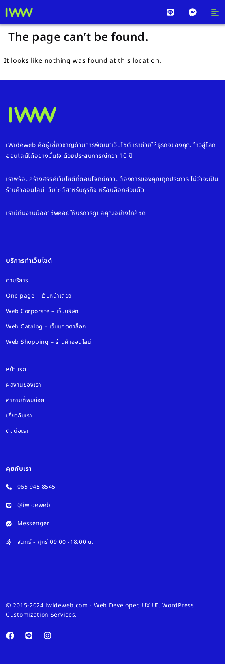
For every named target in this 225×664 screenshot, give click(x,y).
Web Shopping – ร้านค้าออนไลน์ (48, 342)
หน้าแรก (16, 369)
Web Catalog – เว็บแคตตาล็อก (46, 326)
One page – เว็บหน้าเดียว (39, 296)
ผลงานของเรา (23, 385)
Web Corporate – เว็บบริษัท (42, 311)
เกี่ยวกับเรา (19, 415)
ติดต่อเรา (17, 431)
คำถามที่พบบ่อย (25, 400)
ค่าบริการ (17, 280)
